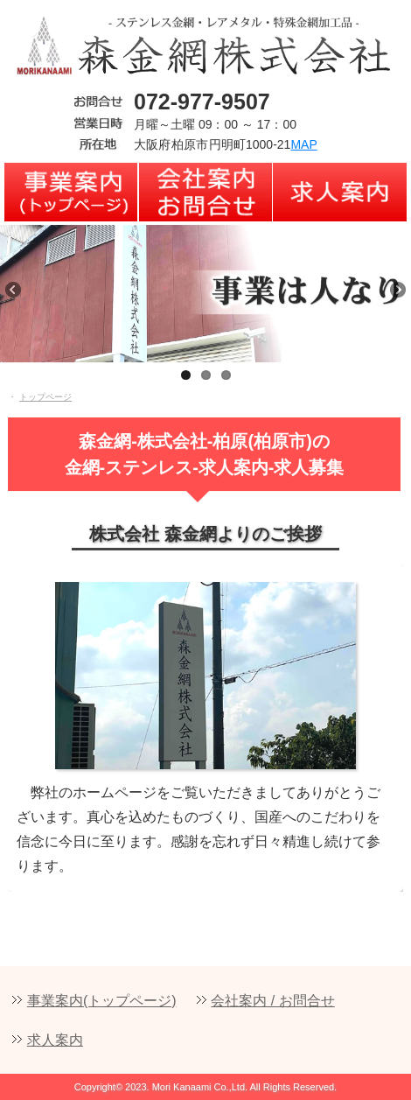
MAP (303, 144)
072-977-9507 (202, 101)
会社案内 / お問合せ (272, 1000)
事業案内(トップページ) (102, 1000)
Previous (21, 300)
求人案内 (55, 1040)
